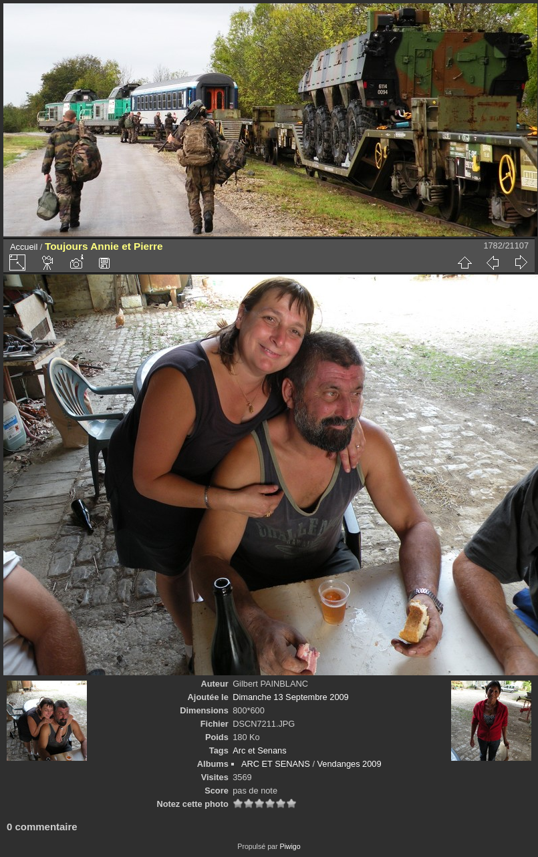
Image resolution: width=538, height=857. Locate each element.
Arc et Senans (259, 750)
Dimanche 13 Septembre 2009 (291, 697)
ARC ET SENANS (275, 764)
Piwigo (289, 846)
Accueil (23, 247)
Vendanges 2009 (349, 764)
